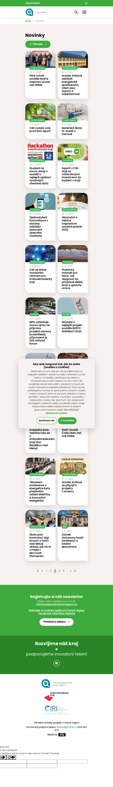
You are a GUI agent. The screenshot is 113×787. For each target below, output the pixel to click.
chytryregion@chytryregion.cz (56, 604)
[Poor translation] (11, 757)
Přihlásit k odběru (54, 622)
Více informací (71, 410)
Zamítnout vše (47, 421)
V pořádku (67, 421)
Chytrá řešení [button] (32, 3)
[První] (37, 571)
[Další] (70, 571)
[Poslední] (75, 571)
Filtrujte (38, 44)
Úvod (28, 21)
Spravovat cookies (56, 413)
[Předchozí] (42, 571)
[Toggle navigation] (84, 12)
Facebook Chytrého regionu (56, 613)
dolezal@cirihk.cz (66, 727)
